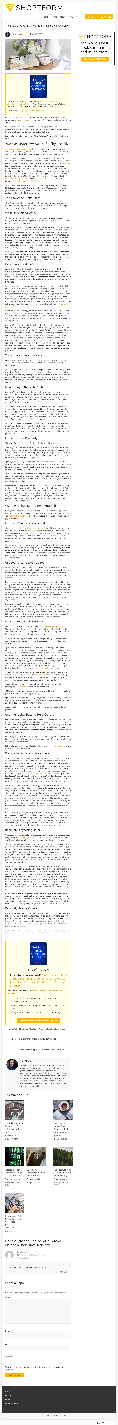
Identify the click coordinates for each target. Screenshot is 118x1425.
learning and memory (19, 516)
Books (43, 1028)
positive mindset (21, 686)
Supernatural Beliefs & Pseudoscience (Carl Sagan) (14, 1218)
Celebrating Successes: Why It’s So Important (35, 1171)
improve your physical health (56, 626)
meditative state (43, 675)
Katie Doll (25, 34)
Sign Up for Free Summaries (99, 17)
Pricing (54, 17)
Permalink (23, 1257)
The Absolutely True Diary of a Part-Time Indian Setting (63, 1171)
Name (8, 1330)
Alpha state (25, 120)
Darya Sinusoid (13, 1178)
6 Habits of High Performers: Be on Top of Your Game (13, 1171)
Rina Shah (11, 1134)
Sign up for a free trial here (32, 111)
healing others (25, 837)
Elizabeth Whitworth (10, 1225)
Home (45, 17)
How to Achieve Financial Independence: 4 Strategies (32, 1038)
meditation (66, 163)
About (62, 17)
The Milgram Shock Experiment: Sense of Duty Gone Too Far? (14, 1126)
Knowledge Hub (75, 17)
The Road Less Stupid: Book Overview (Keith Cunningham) (60, 1126)
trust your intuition (38, 773)
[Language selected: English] (104, 1423)
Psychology (60, 1028)
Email (8, 1343)
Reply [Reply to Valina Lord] (65, 1271)
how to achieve (59, 746)
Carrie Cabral (61, 1178)
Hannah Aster (35, 1178)
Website (8, 1355)
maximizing (66, 513)
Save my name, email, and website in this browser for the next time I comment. (34, 1367)
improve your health (41, 668)
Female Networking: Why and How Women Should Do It (43, 1048)
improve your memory (37, 528)
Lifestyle (50, 1028)
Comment (10, 1296)
